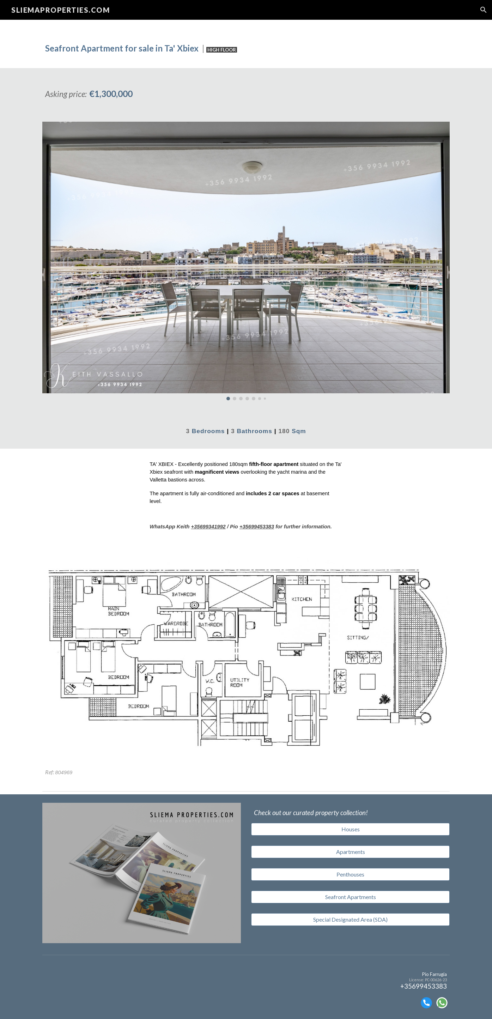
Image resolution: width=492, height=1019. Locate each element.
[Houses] (350, 829)
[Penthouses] (350, 874)
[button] (483, 9)
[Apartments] (350, 851)
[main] (245, 44)
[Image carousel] (245, 261)
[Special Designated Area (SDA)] (350, 919)
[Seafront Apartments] (350, 896)
